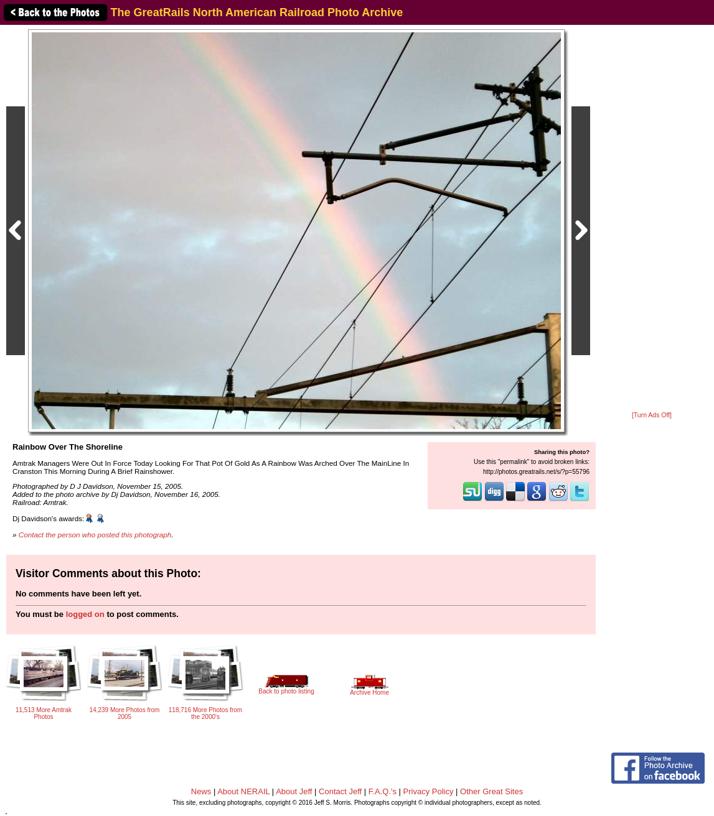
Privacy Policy (428, 791)
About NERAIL (243, 791)
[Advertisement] (652, 219)
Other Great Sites (491, 791)
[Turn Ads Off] (652, 415)
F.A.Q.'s (383, 791)
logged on (85, 614)
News (201, 791)
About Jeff (294, 791)
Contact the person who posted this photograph (95, 535)
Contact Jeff (340, 791)
